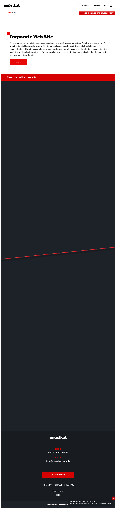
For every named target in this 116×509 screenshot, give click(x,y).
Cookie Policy (106, 503)
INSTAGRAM (47, 485)
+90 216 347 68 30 (58, 452)
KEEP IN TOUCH (58, 475)
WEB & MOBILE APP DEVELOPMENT (96, 13)
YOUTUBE (70, 485)
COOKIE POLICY (58, 491)
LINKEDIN (59, 485)
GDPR (58, 495)
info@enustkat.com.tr (58, 461)
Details (18, 62)
